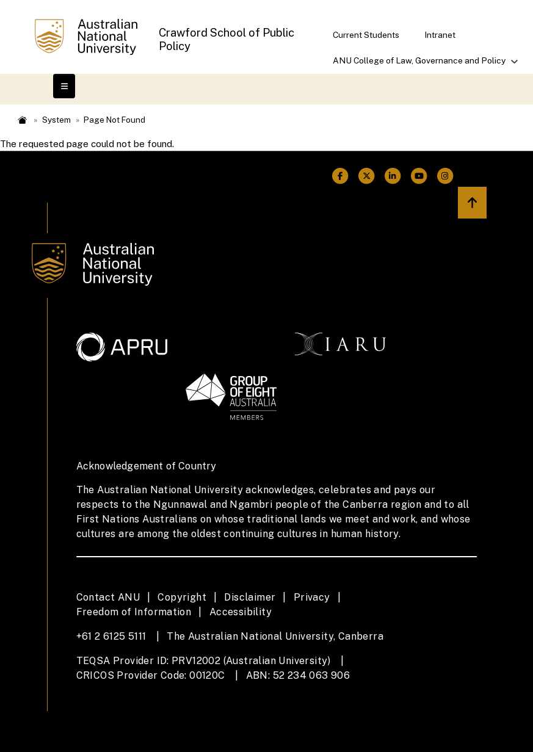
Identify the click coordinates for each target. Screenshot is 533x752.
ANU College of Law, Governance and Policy (420, 65)
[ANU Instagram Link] (445, 176)
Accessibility (240, 612)
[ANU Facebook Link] (340, 176)
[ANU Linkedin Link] (393, 176)
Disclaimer (249, 597)
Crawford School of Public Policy (226, 39)
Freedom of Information (134, 612)
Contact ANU (108, 597)
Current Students (366, 35)
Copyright (182, 597)
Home (22, 120)
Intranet (439, 35)
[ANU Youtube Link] (419, 176)
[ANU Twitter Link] (367, 176)
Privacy (312, 597)
